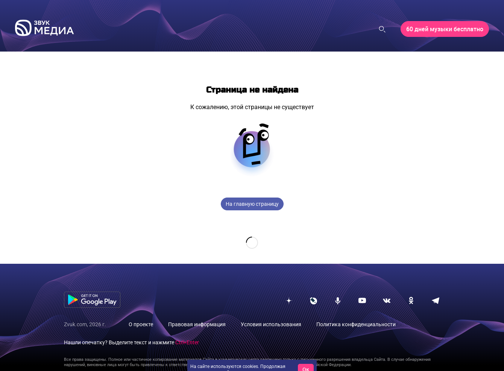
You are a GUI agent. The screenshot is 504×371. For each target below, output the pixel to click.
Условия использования (271, 312)
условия (276, 360)
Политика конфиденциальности (356, 312)
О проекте (141, 312)
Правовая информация (197, 312)
